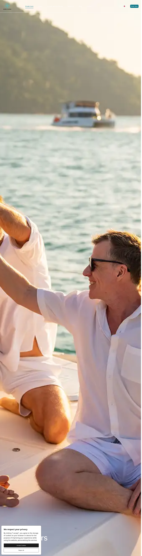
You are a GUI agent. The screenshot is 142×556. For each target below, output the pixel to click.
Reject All (21, 550)
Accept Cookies (21, 545)
